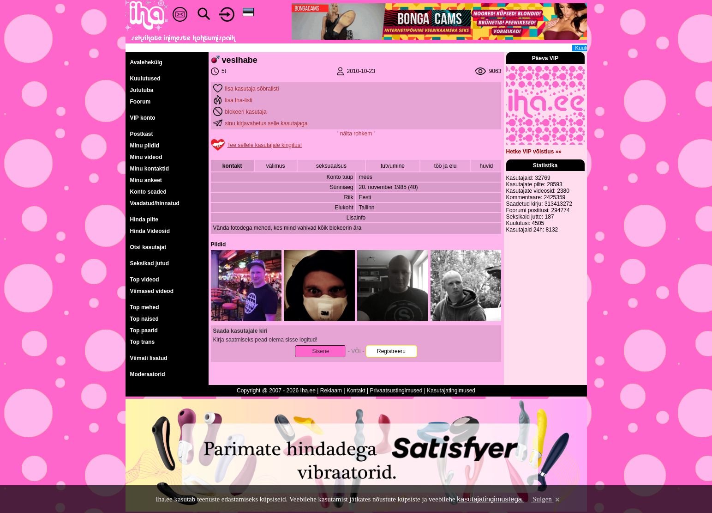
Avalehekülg (146, 62)
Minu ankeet (146, 180)
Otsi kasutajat (148, 247)
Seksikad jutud (149, 263)
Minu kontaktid (149, 168)
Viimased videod (152, 291)
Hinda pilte (144, 219)
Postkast (141, 134)
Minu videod (146, 157)
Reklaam (331, 390)
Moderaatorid (147, 374)
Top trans (142, 342)
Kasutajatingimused (451, 390)
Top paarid (144, 330)
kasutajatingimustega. (490, 499)
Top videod (144, 279)
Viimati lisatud (149, 358)
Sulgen (546, 499)
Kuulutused (145, 78)
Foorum (140, 101)
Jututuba (142, 90)
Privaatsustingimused (396, 390)
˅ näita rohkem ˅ (356, 133)
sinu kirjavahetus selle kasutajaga (266, 123)
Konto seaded (148, 192)
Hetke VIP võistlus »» (534, 151)
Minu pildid (144, 145)
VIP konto (143, 118)
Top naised (144, 319)
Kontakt (356, 390)
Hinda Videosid (150, 231)
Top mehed (144, 307)
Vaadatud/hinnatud (154, 203)
